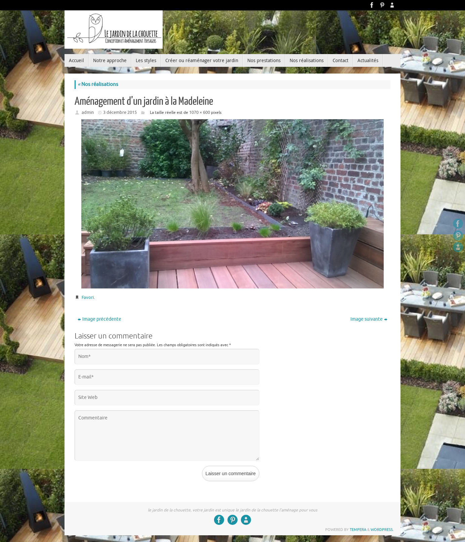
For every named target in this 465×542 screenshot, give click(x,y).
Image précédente (99, 319)
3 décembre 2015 (120, 112)
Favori (88, 297)
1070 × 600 (199, 112)
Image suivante (368, 319)
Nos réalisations (98, 84)
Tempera (358, 529)
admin (88, 112)
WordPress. (382, 529)
